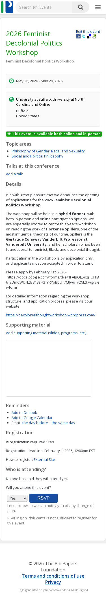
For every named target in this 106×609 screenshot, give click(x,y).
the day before (35, 422)
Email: (16, 422)
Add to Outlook (24, 412)
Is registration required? (26, 441)
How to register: (19, 459)
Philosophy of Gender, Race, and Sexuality (48, 151)
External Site (44, 459)
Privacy (53, 582)
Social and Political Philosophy (37, 156)
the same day (63, 422)
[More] (98, 7)
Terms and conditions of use (53, 576)
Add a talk (14, 173)
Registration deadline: (25, 450)
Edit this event (88, 31)
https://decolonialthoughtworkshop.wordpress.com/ (51, 315)
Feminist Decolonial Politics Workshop (40, 61)
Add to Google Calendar (32, 417)
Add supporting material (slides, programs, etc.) (46, 332)
